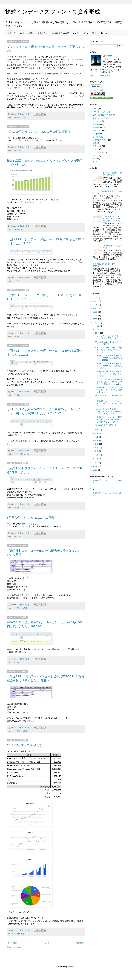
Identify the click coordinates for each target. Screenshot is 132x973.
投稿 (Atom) (16, 947)
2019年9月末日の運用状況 (24, 745)
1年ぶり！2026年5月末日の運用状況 (112, 174)
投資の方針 (42, 33)
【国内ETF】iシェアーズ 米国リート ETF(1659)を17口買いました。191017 (109, 366)
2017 (95, 466)
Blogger (71, 966)
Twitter (104, 33)
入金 (19, 151)
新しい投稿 (12, 943)
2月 (97, 455)
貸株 (94, 143)
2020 (95, 319)
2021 (95, 315)
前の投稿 (80, 943)
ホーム (46, 943)
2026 (95, 298)
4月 (97, 448)
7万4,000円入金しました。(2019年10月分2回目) (38, 131)
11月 (97, 329)
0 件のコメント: (24, 114)
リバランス (21, 454)
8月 (97, 433)
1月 (97, 458)
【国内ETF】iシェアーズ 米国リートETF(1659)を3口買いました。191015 (108, 373)
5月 (97, 444)
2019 (95, 323)
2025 (95, 301)
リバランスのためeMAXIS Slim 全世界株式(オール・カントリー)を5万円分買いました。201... (108, 381)
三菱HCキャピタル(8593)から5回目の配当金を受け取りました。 (112, 218)
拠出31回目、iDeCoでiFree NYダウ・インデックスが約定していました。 (108, 350)
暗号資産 (96, 124)
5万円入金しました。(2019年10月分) (31, 517)
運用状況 (11, 33)
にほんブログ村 (96, 90)
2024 (95, 305)
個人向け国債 (98, 137)
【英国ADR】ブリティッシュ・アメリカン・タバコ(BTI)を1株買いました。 (108, 389)
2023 (95, 308)
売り (94, 33)
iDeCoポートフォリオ (101, 112)
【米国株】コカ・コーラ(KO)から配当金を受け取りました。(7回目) (108, 403)
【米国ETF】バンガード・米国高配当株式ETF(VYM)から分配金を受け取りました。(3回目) (108, 419)
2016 (95, 470)
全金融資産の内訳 (60, 33)
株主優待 (96, 134)
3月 (97, 451)
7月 (97, 437)
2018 (95, 463)
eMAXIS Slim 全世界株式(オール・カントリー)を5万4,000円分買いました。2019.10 (108, 411)
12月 (97, 326)
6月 (97, 440)
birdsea (108, 56)
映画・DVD (97, 130)
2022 (95, 312)
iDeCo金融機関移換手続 (102, 115)
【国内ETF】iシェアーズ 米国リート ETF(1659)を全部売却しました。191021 (108, 358)
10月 (97, 333)
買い (86, 33)
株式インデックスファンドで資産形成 (52, 12)
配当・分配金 (26, 33)
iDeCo (76, 33)
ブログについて (99, 118)
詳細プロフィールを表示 (100, 76)
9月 (97, 430)
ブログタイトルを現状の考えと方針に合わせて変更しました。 (108, 337)
